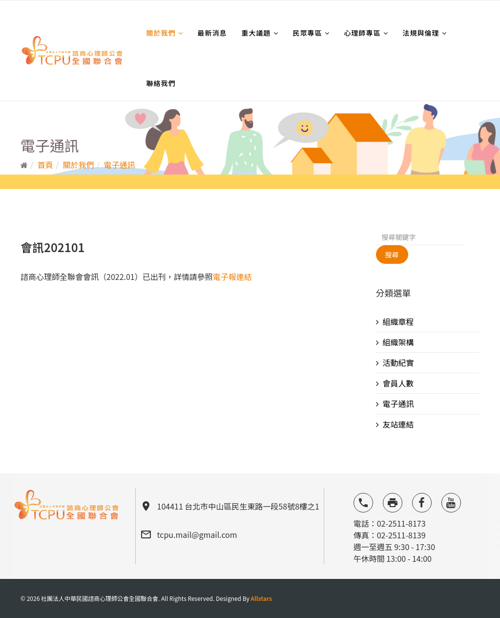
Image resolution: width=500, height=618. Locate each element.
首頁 (45, 164)
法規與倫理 (421, 33)
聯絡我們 (161, 83)
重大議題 (256, 33)
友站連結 (398, 424)
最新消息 (212, 33)
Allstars (261, 598)
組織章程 (398, 321)
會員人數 (398, 383)
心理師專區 (362, 33)
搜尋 (392, 254)
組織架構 (398, 342)
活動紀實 (398, 362)
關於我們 (161, 33)
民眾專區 (307, 33)
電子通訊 (119, 164)
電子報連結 (232, 276)
